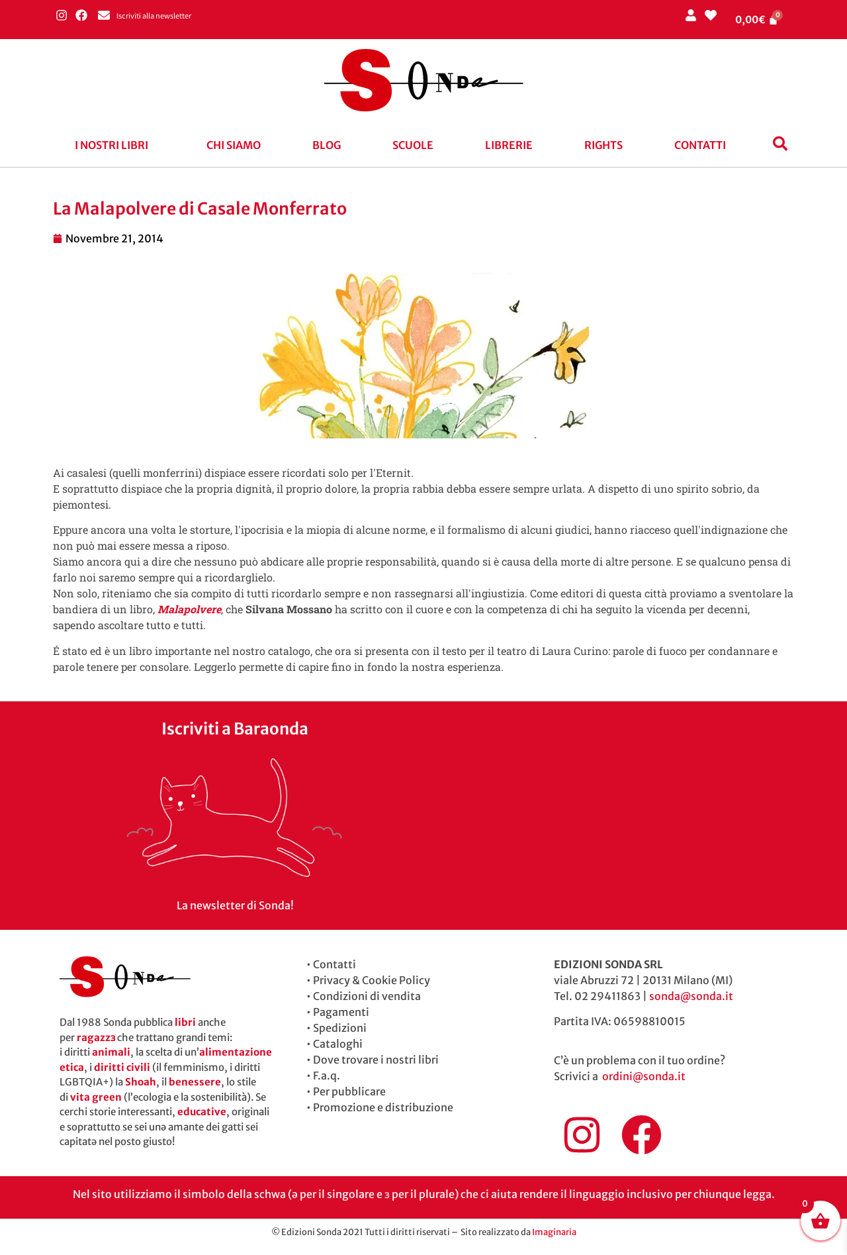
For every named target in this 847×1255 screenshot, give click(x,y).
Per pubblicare (349, 1091)
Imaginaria (554, 1232)
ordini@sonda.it (644, 1076)
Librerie (509, 145)
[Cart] (757, 19)
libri (185, 1022)
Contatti (700, 145)
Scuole (412, 145)
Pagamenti (341, 1012)
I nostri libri (111, 145)
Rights (603, 145)
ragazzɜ (96, 1037)
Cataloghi (338, 1043)
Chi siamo (233, 145)
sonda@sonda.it (691, 996)
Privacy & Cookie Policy (371, 980)
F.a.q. (326, 1075)
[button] (115, 145)
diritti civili (122, 1067)
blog (326, 145)
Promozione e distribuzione (383, 1107)
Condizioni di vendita (367, 996)
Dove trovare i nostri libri (376, 1059)
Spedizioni (340, 1027)
